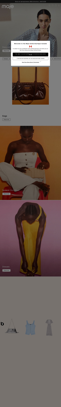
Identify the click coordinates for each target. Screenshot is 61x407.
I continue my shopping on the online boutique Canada (31, 58)
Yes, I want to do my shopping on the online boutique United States (30, 54)
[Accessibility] (2, 324)
